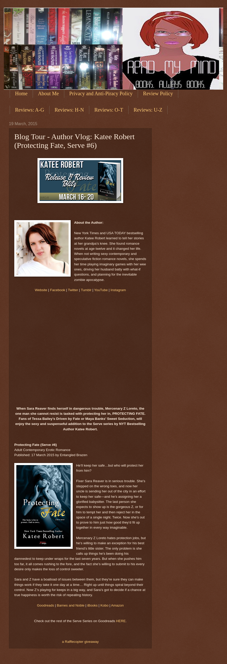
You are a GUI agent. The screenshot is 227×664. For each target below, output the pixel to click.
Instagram (118, 290)
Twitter (73, 290)
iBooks (92, 605)
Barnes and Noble (70, 605)
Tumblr (86, 290)
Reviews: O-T (108, 110)
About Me (48, 93)
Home (21, 93)
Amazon (117, 605)
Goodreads (45, 605)
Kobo (104, 605)
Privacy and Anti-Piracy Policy (101, 93)
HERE (121, 621)
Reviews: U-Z (148, 110)
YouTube (101, 290)
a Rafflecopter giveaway (80, 642)
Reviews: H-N (69, 110)
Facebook (57, 290)
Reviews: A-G (29, 110)
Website (41, 290)
